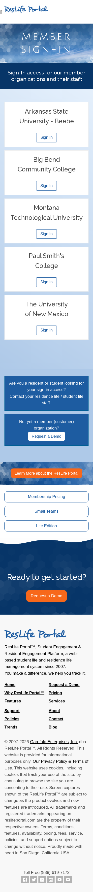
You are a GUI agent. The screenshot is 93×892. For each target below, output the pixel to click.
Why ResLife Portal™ (24, 693)
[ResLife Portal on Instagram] (51, 879)
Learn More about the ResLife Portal (46, 473)
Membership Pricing (46, 496)
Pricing (55, 693)
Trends (10, 727)
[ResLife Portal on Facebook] (25, 879)
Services (57, 701)
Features (12, 701)
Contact (56, 719)
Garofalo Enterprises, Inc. (54, 741)
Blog (53, 727)
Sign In (46, 137)
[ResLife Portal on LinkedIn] (42, 879)
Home (9, 685)
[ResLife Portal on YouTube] (59, 879)
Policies (11, 719)
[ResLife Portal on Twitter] (33, 879)
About (54, 711)
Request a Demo (46, 436)
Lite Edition (46, 526)
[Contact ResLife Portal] (68, 879)
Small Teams (46, 511)
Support (12, 711)
